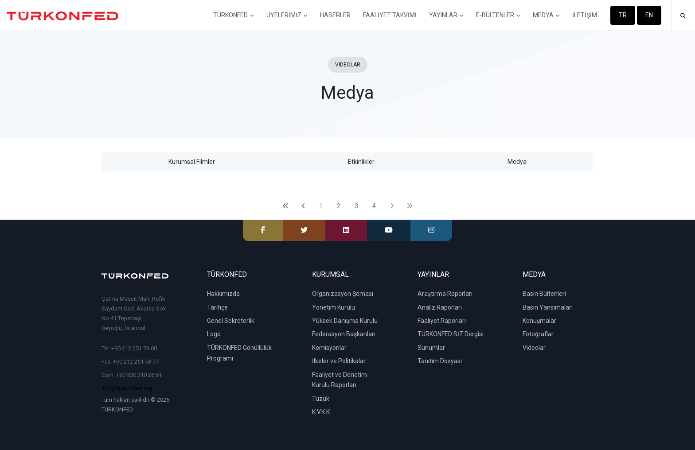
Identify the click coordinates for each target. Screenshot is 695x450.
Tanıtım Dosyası (440, 361)
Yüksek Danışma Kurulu (345, 320)
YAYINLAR (446, 15)
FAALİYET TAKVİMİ (390, 15)
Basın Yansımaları (548, 307)
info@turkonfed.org (127, 388)
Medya (517, 161)
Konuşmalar (539, 320)
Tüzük (320, 398)
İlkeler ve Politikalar (339, 361)
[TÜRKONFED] (66, 15)
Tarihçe (217, 307)
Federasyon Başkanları (343, 334)
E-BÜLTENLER (498, 15)
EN (649, 15)
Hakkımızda (223, 293)
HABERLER (335, 15)
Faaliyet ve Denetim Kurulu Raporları (339, 380)
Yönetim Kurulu (333, 307)
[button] (683, 16)
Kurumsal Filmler (191, 161)
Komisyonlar (329, 347)
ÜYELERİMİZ (287, 15)
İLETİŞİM (584, 15)
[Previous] (303, 206)
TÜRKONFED (233, 15)
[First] (285, 206)
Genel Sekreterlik (230, 320)
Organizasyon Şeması (342, 293)
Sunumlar (431, 347)
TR (623, 15)
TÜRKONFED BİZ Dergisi (451, 334)
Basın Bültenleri (544, 293)
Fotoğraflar (538, 334)
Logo (214, 334)
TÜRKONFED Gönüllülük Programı (239, 353)
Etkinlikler (361, 161)
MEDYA (546, 15)
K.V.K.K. (321, 411)
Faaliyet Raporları (442, 320)
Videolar (534, 347)
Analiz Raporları (440, 307)
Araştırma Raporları (445, 293)
